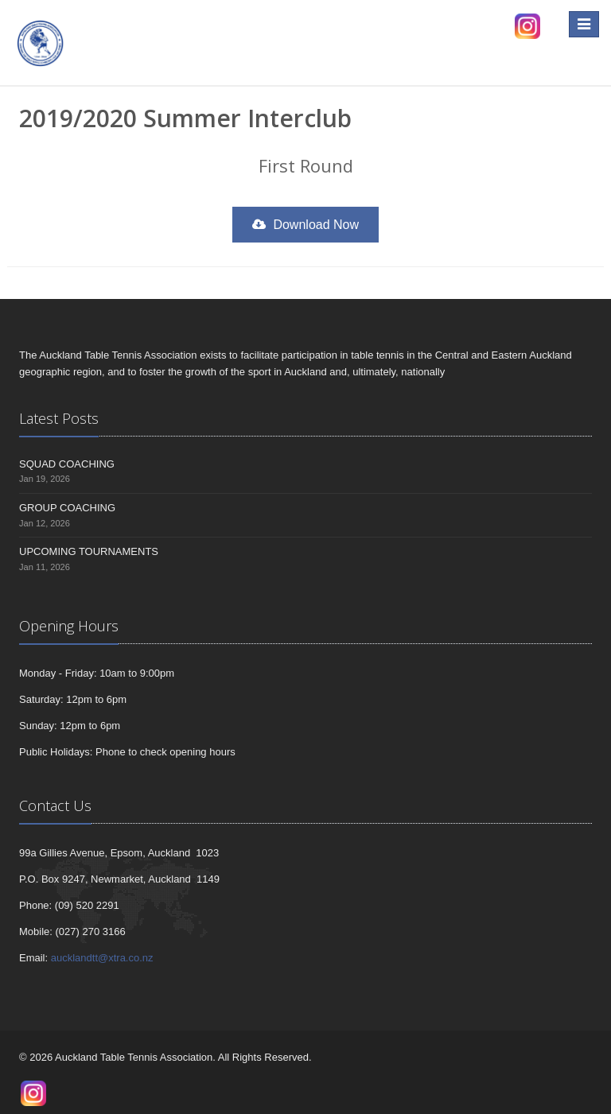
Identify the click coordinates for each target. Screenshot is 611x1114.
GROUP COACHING (67, 508)
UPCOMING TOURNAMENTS (88, 551)
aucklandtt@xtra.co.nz (102, 958)
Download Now (305, 224)
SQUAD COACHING (67, 464)
